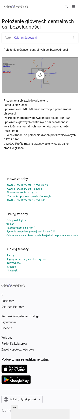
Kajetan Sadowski (25, 37)
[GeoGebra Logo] (16, 6)
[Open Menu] (73, 6)
